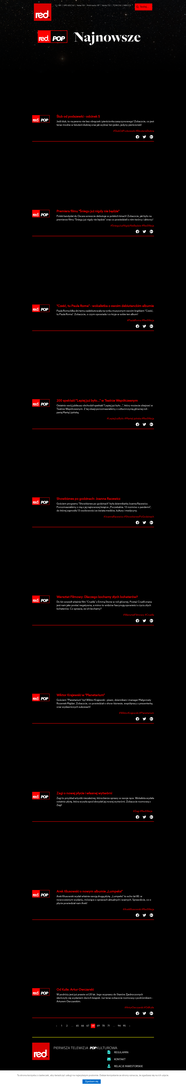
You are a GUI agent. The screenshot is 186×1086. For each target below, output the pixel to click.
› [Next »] (129, 1026)
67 (87, 1026)
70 (103, 1026)
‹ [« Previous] (56, 1026)
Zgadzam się (91, 1081)
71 (109, 1026)
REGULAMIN (121, 1052)
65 (77, 1026)
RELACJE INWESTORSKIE (128, 1066)
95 (124, 1026)
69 (98, 1026)
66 (82, 1026)
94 (119, 1026)
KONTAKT (120, 1059)
